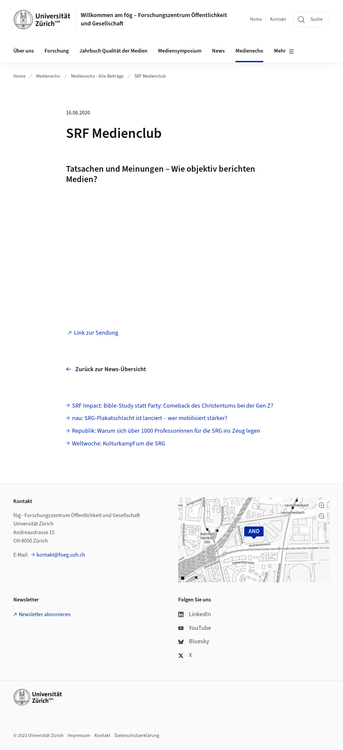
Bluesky (193, 641)
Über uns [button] (23, 51)
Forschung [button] (57, 51)
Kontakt (278, 19)
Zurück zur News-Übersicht (106, 369)
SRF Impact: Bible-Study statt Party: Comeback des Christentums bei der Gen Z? (172, 406)
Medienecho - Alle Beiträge (97, 76)
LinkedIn (194, 614)
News (218, 51)
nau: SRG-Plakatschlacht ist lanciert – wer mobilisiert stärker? (149, 418)
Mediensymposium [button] (179, 51)
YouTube (194, 628)
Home (256, 19)
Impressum (79, 735)
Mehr (284, 51)
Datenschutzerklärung (137, 735)
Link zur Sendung (96, 333)
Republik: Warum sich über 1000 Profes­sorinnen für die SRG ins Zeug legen (166, 431)
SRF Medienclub (150, 76)
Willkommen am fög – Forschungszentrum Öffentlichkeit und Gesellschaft (154, 19)
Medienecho (249, 51)
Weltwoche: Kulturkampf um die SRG (118, 443)
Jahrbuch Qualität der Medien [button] (113, 51)
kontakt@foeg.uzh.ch (61, 555)
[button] (321, 505)
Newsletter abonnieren (45, 614)
